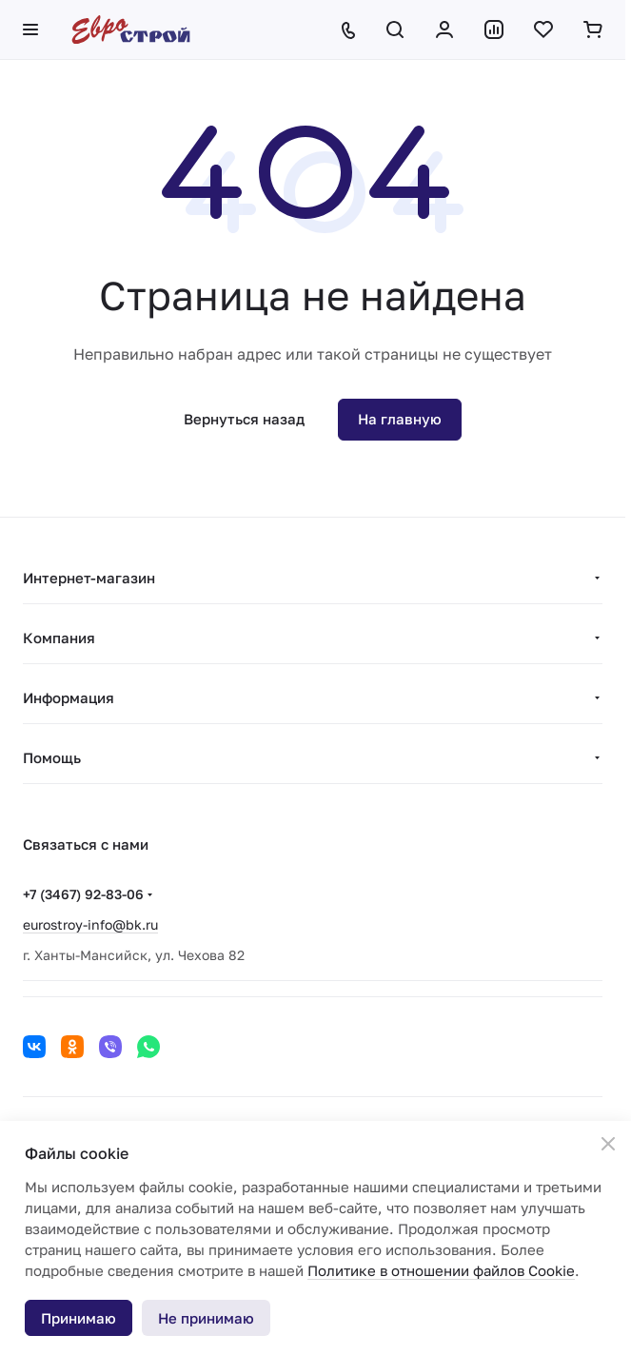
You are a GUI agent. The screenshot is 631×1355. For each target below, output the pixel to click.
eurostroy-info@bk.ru (90, 924)
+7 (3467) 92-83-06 (83, 894)
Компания (59, 637)
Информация (68, 697)
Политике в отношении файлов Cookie (441, 1270)
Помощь (52, 757)
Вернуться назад (244, 418)
